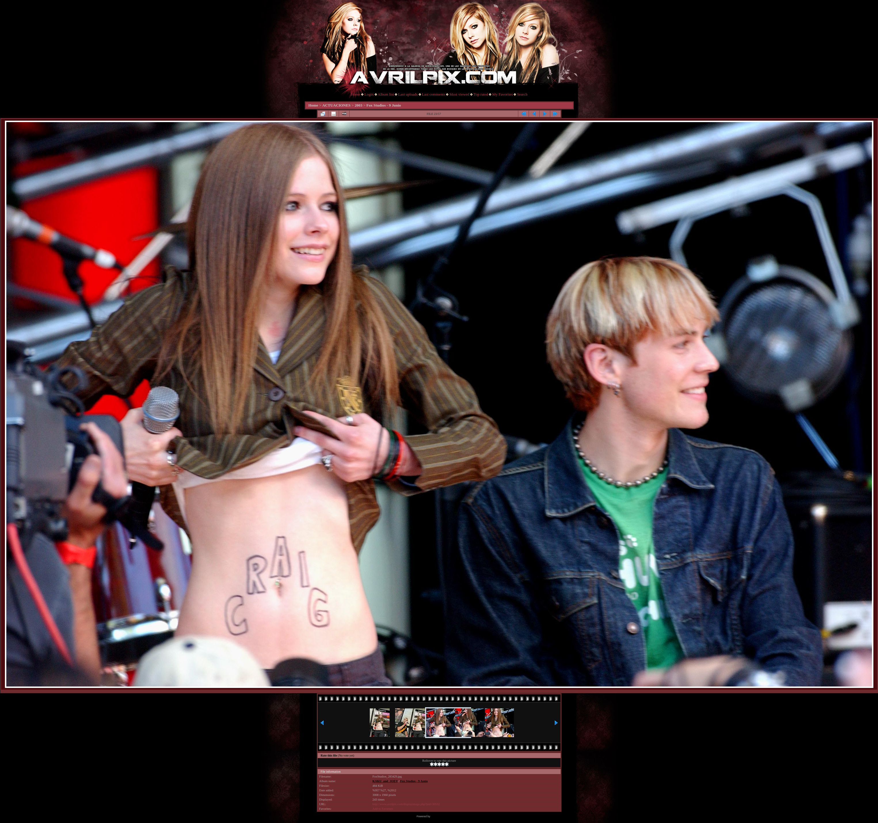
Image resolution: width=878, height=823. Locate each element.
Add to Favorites (382, 808)
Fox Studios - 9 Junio (383, 105)
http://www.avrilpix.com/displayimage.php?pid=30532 (406, 804)
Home (355, 94)
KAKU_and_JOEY (385, 781)
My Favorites (502, 94)
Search (522, 94)
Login (369, 94)
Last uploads (408, 94)
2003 (358, 105)
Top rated (480, 94)
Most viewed (459, 94)
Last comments (433, 94)
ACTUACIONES (336, 105)
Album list (386, 94)
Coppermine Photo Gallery (446, 816)
